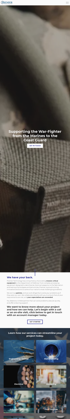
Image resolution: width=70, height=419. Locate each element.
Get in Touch (35, 146)
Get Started (35, 322)
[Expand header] (67, 2)
